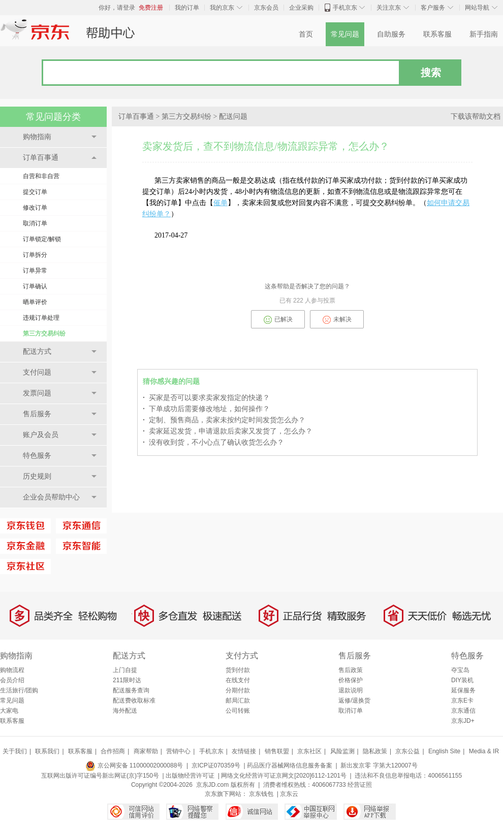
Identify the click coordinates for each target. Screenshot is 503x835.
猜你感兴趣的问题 (171, 381)
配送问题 (233, 116)
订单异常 (35, 270)
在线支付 (238, 680)
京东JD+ (463, 720)
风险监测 (342, 751)
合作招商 (113, 751)
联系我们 (47, 751)
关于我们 (15, 751)
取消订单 (35, 223)
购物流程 (12, 670)
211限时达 (127, 680)
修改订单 (35, 207)
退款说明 (350, 690)
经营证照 (360, 784)
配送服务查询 (131, 690)
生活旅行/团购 (19, 690)
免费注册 (151, 7)
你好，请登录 (117, 7)
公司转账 (238, 710)
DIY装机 (462, 680)
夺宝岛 (460, 670)
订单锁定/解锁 (42, 239)
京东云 (289, 793)
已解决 (278, 320)
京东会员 (266, 7)
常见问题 (345, 34)
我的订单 (187, 7)
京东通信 (463, 710)
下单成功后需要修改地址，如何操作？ (206, 409)
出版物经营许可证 (190, 775)
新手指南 (483, 34)
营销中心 (178, 751)
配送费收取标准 (134, 700)
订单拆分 (35, 254)
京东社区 (309, 751)
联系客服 (437, 34)
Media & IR (484, 751)
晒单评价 (35, 302)
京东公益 (407, 751)
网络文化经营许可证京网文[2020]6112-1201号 (284, 775)
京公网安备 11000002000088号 (134, 765)
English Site (444, 751)
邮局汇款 (238, 700)
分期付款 (238, 690)
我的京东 (222, 7)
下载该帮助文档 (475, 116)
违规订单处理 (41, 317)
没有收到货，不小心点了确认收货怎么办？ (213, 442)
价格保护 (350, 680)
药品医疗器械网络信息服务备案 (289, 765)
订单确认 (35, 286)
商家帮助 (146, 751)
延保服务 (463, 690)
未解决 (337, 320)
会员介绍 (12, 680)
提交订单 (35, 191)
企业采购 (301, 7)
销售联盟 (277, 751)
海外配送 (125, 710)
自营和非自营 (41, 176)
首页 (306, 34)
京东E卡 (462, 700)
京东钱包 (261, 793)
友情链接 (244, 751)
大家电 (9, 710)
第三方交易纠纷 (44, 333)
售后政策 (350, 670)
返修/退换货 (354, 700)
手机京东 (345, 7)
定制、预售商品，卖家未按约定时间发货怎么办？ (224, 420)
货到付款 (238, 670)
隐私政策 (375, 751)
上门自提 (125, 670)
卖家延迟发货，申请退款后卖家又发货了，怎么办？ (227, 431)
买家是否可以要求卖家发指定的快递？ (206, 397)
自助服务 (391, 34)
